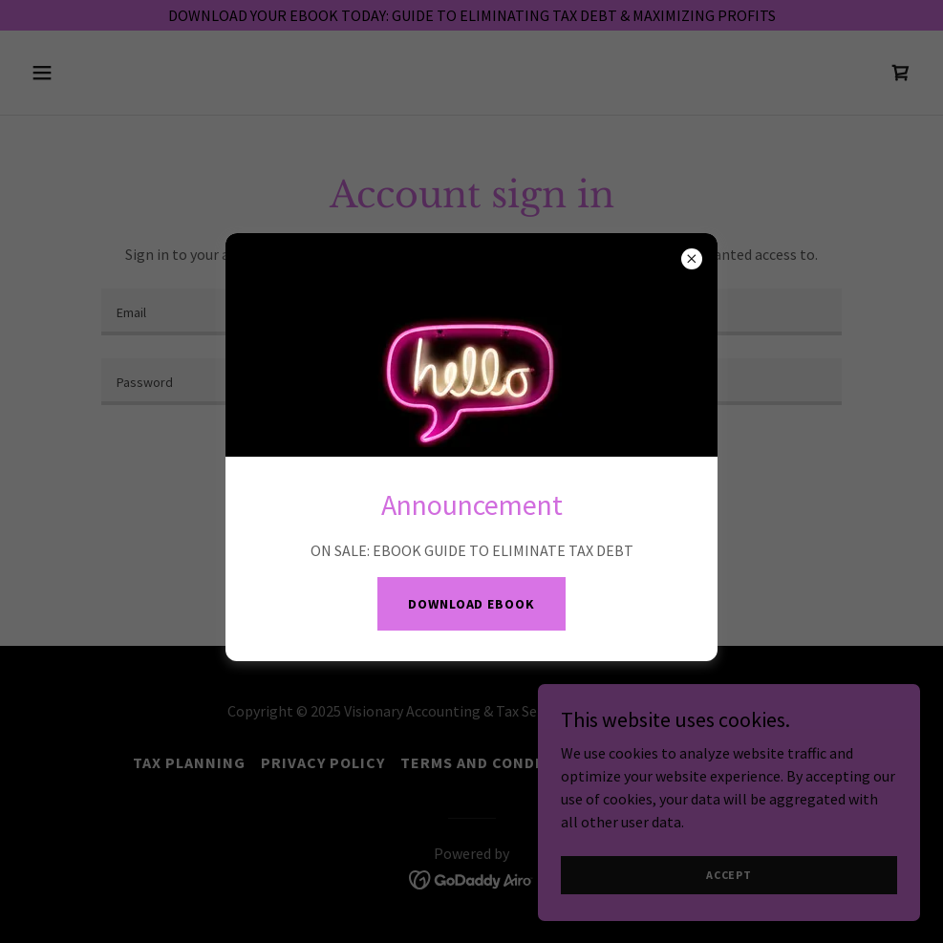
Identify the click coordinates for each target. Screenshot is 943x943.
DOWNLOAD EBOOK (471, 603)
